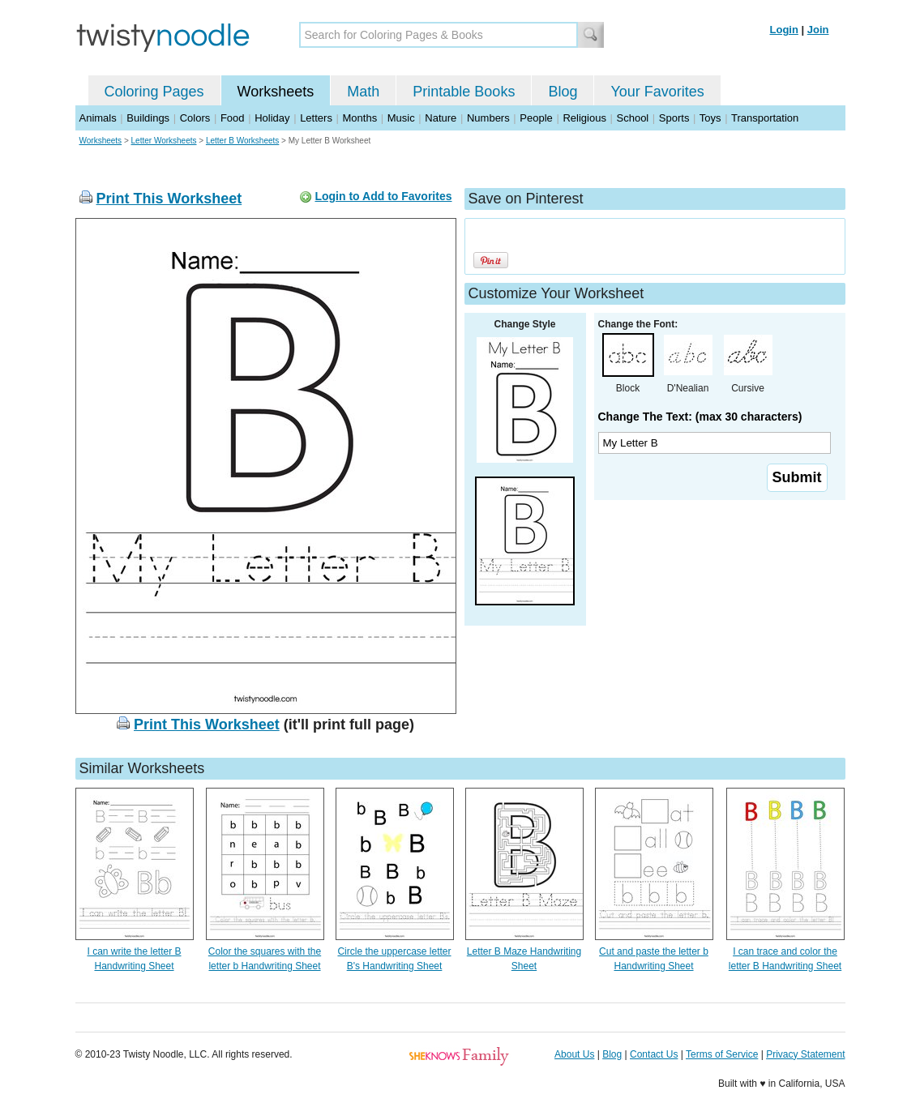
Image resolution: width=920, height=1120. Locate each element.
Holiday (272, 118)
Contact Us (654, 1054)
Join (818, 30)
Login (784, 30)
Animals (98, 118)
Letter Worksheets (164, 140)
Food (232, 118)
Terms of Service (722, 1054)
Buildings (147, 118)
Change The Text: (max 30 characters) (700, 416)
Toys (710, 118)
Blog (562, 91)
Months (360, 118)
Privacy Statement (805, 1054)
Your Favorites (657, 91)
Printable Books (464, 91)
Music (401, 118)
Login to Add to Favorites (383, 196)
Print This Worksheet (169, 198)
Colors (195, 118)
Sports (674, 118)
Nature (440, 118)
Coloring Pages (154, 91)
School (633, 118)
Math (363, 91)
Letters (316, 118)
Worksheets (276, 91)
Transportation (764, 118)
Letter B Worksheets (242, 140)
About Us (574, 1054)
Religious (584, 118)
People (536, 118)
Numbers (488, 118)
